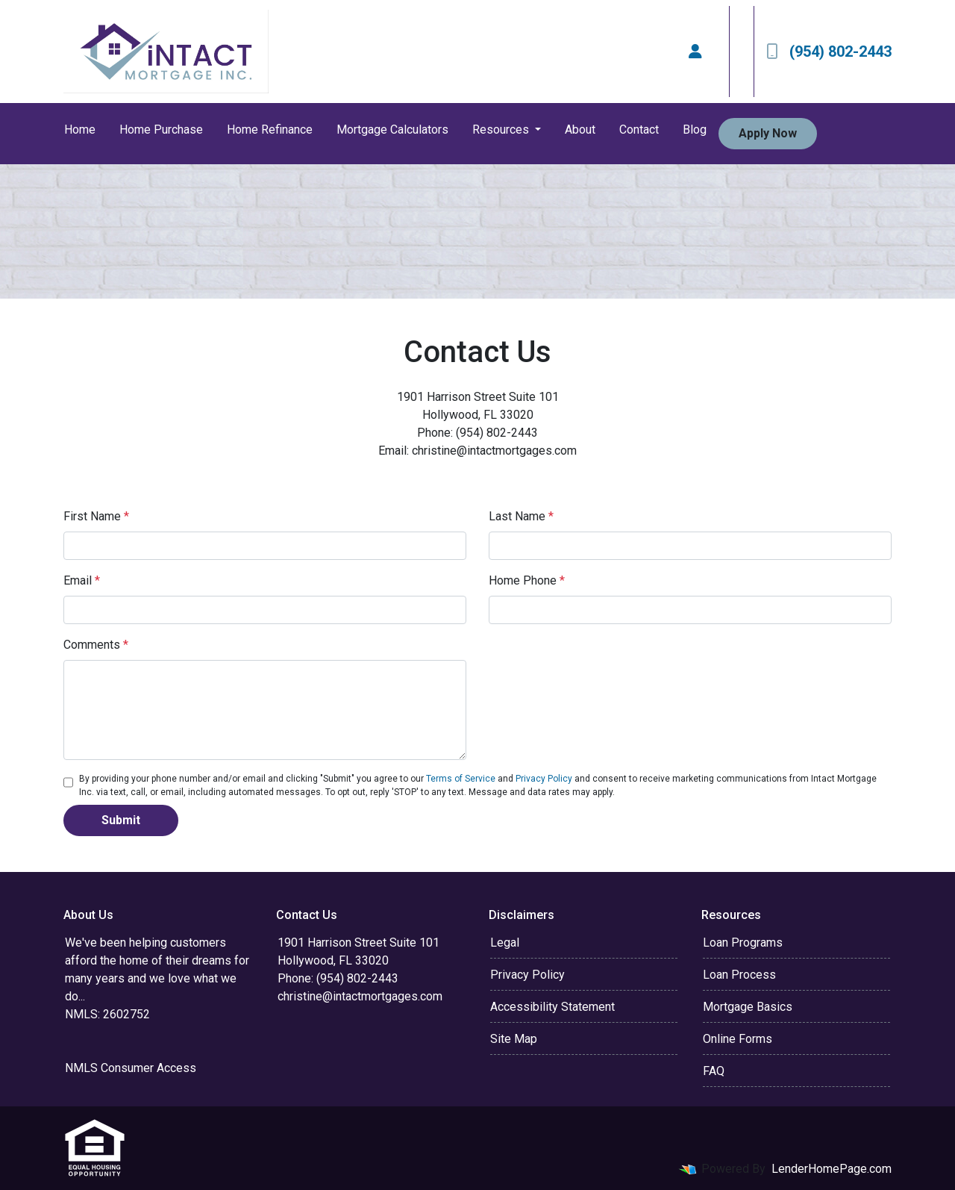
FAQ (713, 1071)
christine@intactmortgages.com (360, 996)
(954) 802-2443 (829, 51)
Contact (639, 129)
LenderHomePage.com (831, 1169)
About (580, 129)
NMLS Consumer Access (130, 1068)
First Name (96, 516)
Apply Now (768, 133)
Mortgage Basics (747, 1007)
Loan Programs (743, 942)
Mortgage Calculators (392, 129)
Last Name (521, 516)
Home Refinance (270, 129)
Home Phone (527, 580)
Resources (502, 129)
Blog (695, 129)
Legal (504, 942)
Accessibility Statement (552, 1007)
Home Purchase (161, 129)
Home (80, 129)
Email (81, 580)
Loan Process (739, 975)
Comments (95, 645)
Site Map (513, 1039)
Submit (120, 820)
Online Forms (737, 1039)
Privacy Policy (544, 778)
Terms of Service (460, 778)
